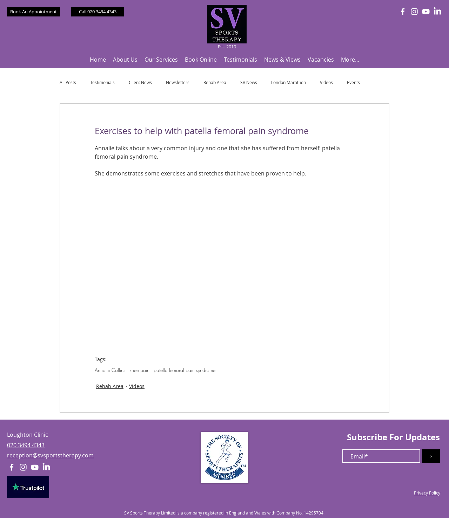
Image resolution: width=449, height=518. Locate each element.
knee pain (139, 370)
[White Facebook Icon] (402, 11)
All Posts (68, 82)
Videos (326, 82)
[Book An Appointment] (33, 11)
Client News (140, 82)
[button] (125, 59)
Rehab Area (214, 82)
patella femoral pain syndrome (184, 370)
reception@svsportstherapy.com (50, 455)
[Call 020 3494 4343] (97, 11)
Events (353, 82)
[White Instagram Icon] (414, 11)
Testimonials (102, 82)
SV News (248, 82)
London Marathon (288, 82)
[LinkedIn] (437, 11)
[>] (431, 456)
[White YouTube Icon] (425, 11)
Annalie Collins (110, 370)
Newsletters (177, 82)
